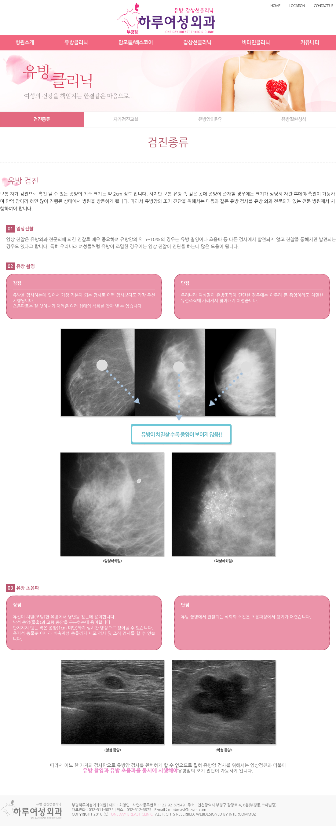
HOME (275, 6)
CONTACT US (323, 6)
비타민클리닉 (256, 42)
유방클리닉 (76, 42)
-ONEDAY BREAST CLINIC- (132, 814)
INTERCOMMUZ (242, 814)
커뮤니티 (310, 42)
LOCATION (297, 6)
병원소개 (24, 42)
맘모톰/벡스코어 (136, 42)
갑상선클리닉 (197, 42)
